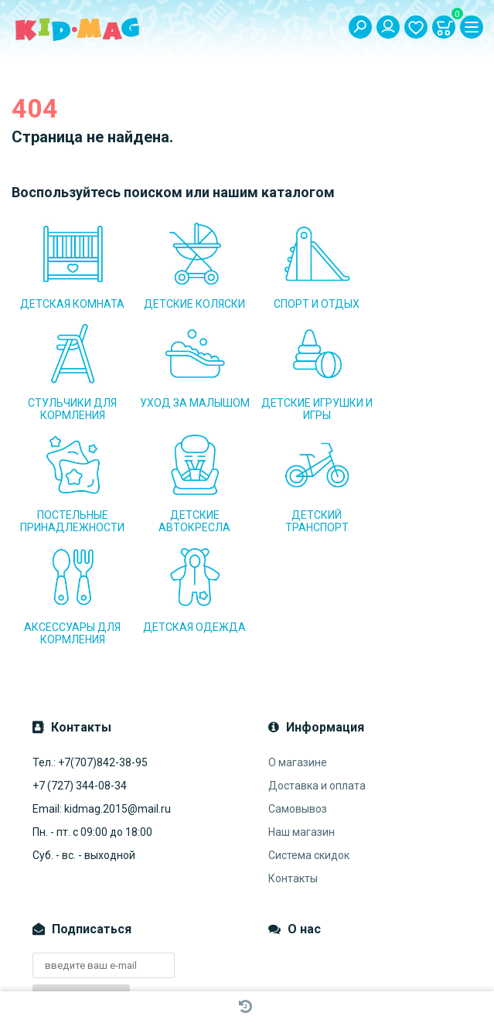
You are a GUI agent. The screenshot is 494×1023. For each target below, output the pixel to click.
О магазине (297, 659)
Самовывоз (297, 706)
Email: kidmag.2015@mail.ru (101, 706)
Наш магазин (301, 729)
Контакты (293, 775)
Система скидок (308, 752)
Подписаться (81, 893)
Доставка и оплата (317, 683)
